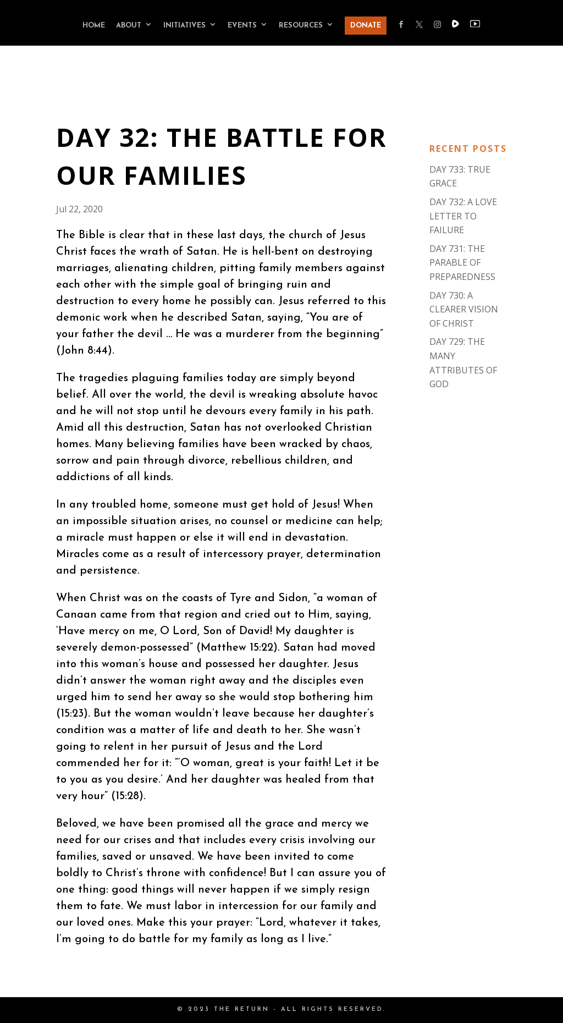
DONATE (365, 25)
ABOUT (128, 25)
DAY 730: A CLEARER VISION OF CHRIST (463, 309)
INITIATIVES (184, 25)
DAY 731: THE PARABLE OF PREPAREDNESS (462, 263)
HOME (93, 25)
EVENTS (242, 25)
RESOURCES (301, 25)
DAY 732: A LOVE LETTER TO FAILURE (463, 216)
